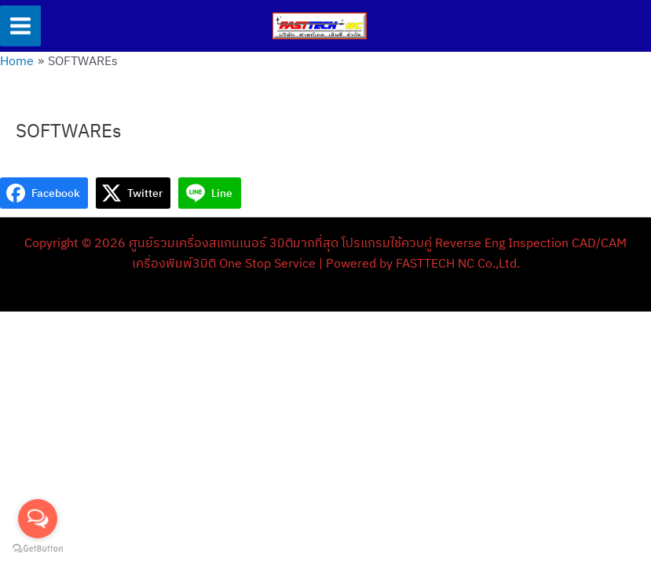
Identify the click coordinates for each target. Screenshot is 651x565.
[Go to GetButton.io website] (38, 549)
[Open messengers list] (37, 518)
